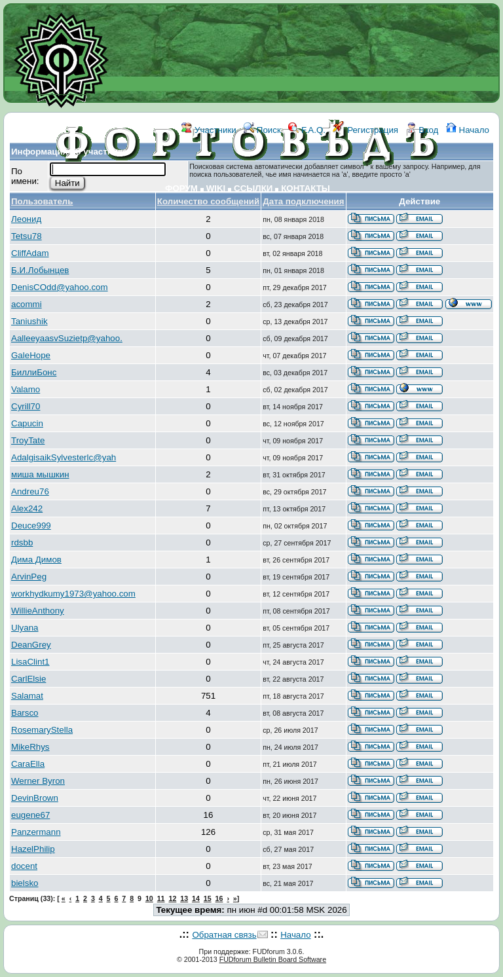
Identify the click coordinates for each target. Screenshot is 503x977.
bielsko (25, 883)
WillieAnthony (37, 611)
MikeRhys (30, 747)
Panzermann (36, 832)
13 (184, 898)
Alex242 (27, 508)
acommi (26, 304)
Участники (208, 130)
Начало (467, 130)
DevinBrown (34, 798)
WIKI (216, 188)
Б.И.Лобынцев (40, 270)
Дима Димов (36, 559)
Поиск (262, 130)
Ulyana (25, 628)
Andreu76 (30, 491)
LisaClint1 (30, 662)
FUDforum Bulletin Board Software (272, 959)
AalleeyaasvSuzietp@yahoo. (66, 338)
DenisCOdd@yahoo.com (59, 287)
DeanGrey (31, 645)
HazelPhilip (33, 849)
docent (24, 866)
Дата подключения (303, 201)
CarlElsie (28, 679)
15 (208, 898)
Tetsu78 (26, 236)
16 (219, 898)
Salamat (27, 696)
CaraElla (28, 764)
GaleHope (30, 355)
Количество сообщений (208, 201)
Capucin (27, 423)
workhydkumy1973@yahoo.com (73, 594)
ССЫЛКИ (253, 188)
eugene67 (30, 815)
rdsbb (22, 542)
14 (196, 898)
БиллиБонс (33, 372)
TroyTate (28, 440)
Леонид (26, 219)
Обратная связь (224, 935)
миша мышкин (40, 474)
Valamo (25, 389)
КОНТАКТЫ (305, 188)
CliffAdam (30, 253)
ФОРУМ (181, 188)
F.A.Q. (307, 130)
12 (172, 898)
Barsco (24, 713)
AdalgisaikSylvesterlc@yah (63, 457)
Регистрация (365, 130)
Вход (422, 130)
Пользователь (42, 201)
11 (161, 898)
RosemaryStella (42, 730)
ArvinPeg (29, 576)
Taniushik (29, 321)
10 (149, 898)
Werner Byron (38, 781)
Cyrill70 (25, 406)
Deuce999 (31, 525)
